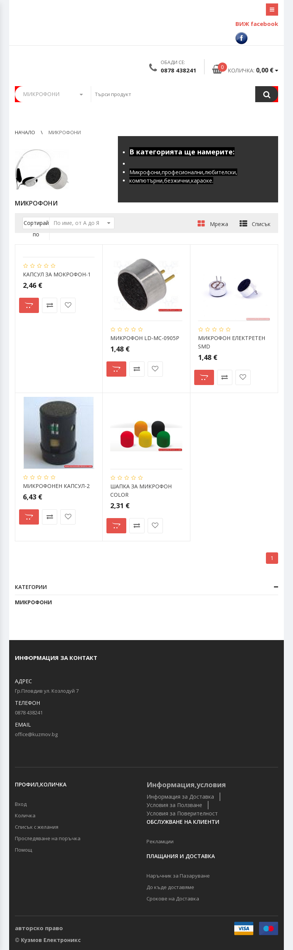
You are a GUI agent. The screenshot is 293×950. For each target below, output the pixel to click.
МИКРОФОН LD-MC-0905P (144, 338)
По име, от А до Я (81, 223)
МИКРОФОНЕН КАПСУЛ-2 (56, 485)
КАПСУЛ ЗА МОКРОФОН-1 (57, 274)
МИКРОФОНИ (33, 602)
